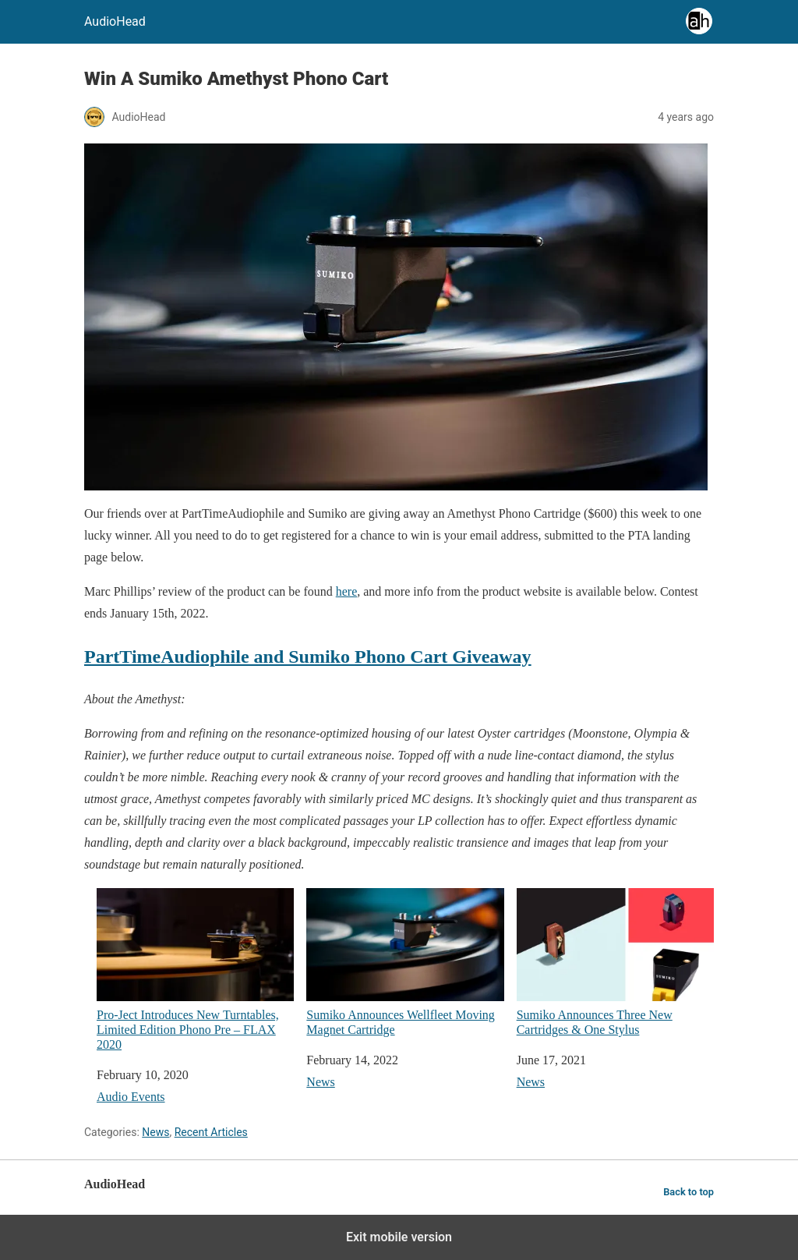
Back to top (688, 1192)
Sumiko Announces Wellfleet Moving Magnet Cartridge (404, 962)
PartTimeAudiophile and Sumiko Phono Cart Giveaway (307, 656)
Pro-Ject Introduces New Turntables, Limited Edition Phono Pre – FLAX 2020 (195, 969)
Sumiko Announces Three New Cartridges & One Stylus (615, 962)
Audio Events (131, 1096)
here (347, 591)
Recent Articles (211, 1132)
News (320, 1081)
